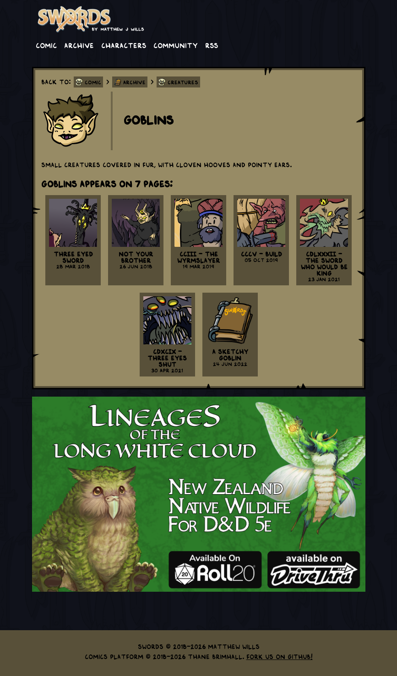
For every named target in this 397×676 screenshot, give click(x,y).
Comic (46, 45)
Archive (79, 45)
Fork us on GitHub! (279, 656)
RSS (211, 45)
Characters (123, 45)
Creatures (183, 82)
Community (175, 45)
